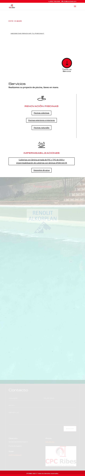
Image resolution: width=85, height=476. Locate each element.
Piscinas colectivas (41, 113)
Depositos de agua (42, 170)
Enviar (61, 428)
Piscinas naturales (41, 127)
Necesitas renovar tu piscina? (27, 33)
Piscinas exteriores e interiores (41, 120)
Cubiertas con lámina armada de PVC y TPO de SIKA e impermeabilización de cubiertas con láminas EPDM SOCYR (41, 161)
